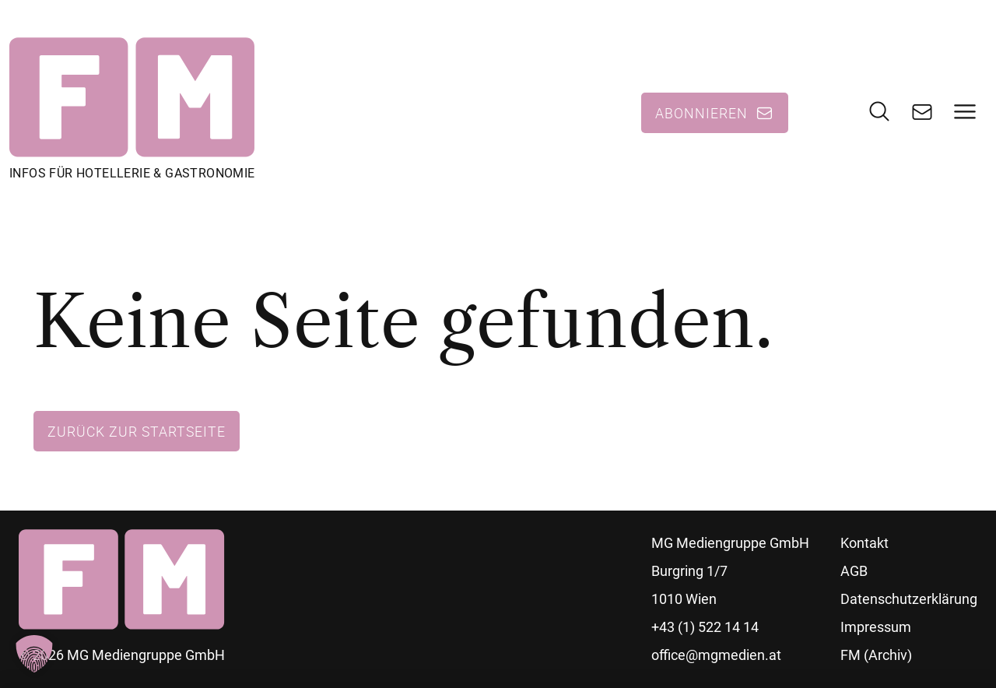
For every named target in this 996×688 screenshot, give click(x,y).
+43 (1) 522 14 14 (705, 627)
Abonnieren (701, 113)
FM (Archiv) (876, 655)
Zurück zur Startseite (136, 431)
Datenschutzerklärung (908, 599)
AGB (854, 571)
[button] (34, 654)
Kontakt (864, 543)
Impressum (875, 627)
